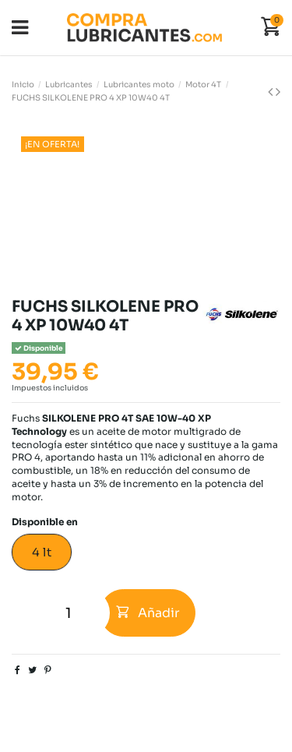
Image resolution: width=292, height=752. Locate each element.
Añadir (148, 613)
